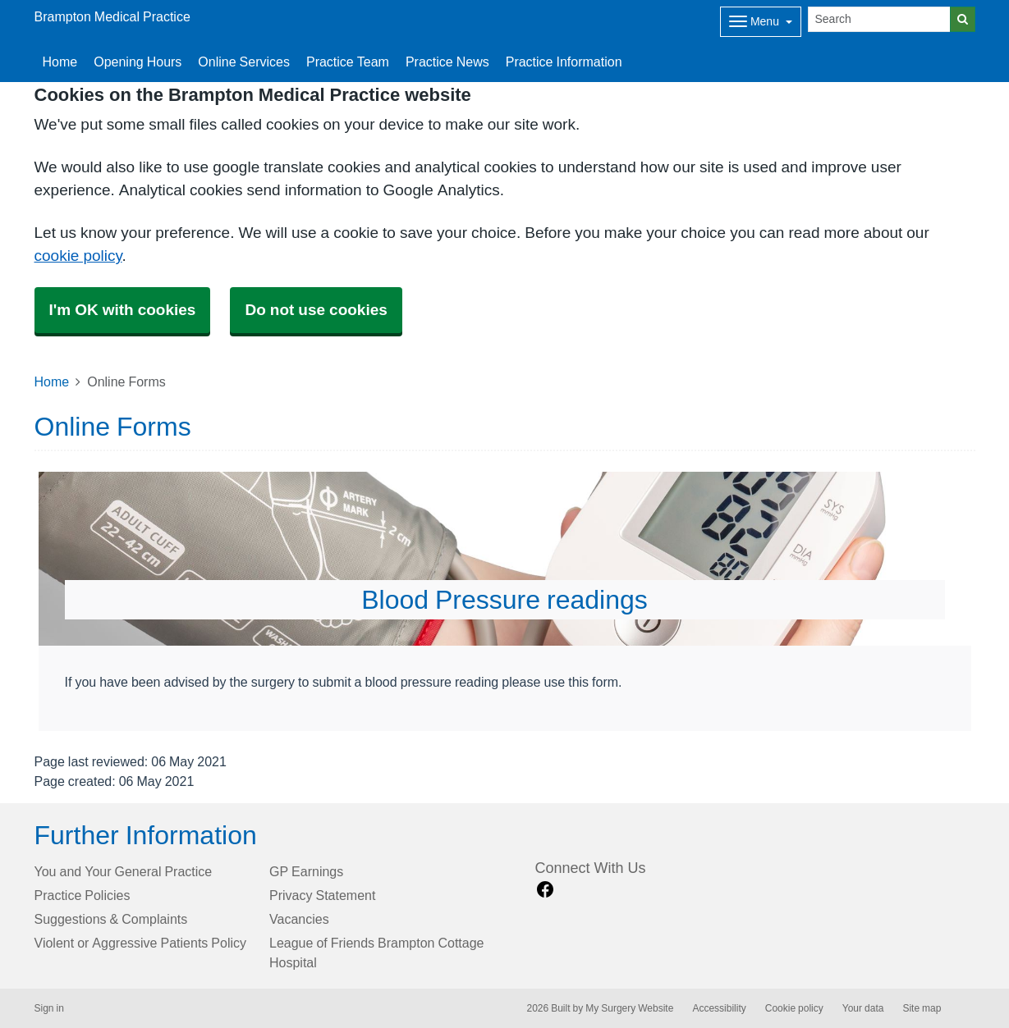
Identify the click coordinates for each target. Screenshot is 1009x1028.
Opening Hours (137, 61)
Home (60, 61)
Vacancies (299, 918)
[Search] (879, 19)
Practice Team (347, 61)
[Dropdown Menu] (760, 22)
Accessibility (718, 1008)
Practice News (447, 61)
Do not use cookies (316, 310)
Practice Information (564, 61)
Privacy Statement (322, 895)
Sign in (49, 1008)
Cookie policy (794, 1008)
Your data (863, 1008)
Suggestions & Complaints (111, 918)
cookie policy (78, 255)
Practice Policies (82, 895)
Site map (921, 1008)
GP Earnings (306, 871)
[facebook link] (545, 890)
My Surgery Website (629, 1008)
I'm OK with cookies (122, 310)
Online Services (244, 61)
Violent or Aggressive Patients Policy (140, 942)
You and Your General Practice (123, 871)
